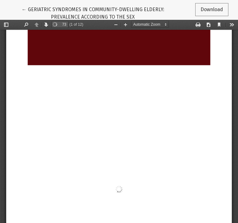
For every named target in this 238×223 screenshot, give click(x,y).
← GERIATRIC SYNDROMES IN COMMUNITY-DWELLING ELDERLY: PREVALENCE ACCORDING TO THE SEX (93, 13)
